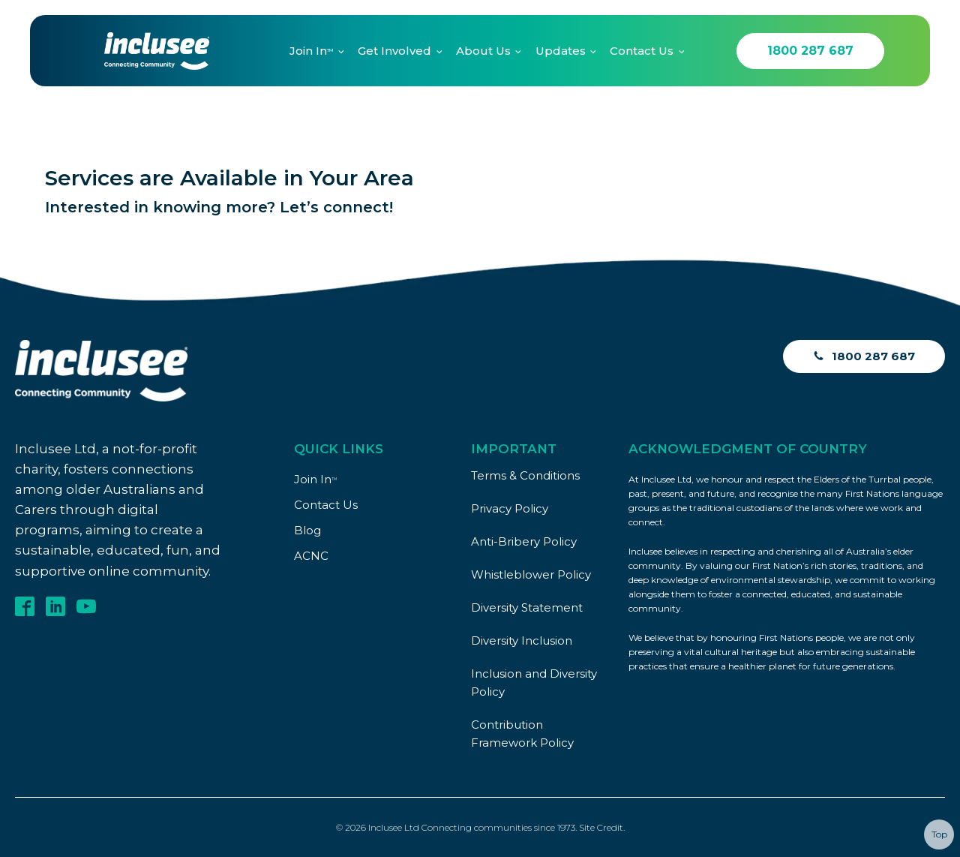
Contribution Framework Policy (522, 733)
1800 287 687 (810, 51)
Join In (311, 51)
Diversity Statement (527, 607)
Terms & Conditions (525, 475)
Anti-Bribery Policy (524, 541)
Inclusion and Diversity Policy (534, 682)
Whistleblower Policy (531, 574)
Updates (561, 51)
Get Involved (394, 51)
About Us (483, 51)
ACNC (311, 556)
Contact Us (642, 51)
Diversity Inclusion (521, 640)
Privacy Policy (509, 508)
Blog (307, 530)
